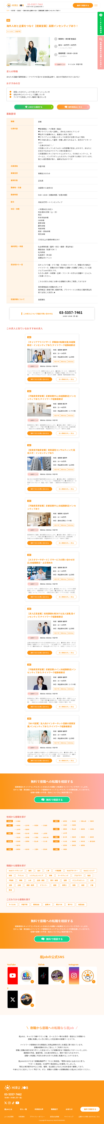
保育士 (64, 885)
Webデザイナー (72, 871)
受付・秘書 (54, 880)
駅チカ (70, 904)
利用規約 (22, 1117)
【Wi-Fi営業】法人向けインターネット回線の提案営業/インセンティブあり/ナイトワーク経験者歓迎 (51, 725)
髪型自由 (81, 904)
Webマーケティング (16, 871)
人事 (47, 871)
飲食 (10, 890)
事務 (20, 880)
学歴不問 (24, 904)
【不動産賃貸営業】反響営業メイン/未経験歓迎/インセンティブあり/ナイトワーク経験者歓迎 (51, 671)
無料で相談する (90, 1109)
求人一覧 (23, 1109)
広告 (91, 880)
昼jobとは (8, 1109)
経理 (54, 885)
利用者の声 (39, 1109)
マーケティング (63, 875)
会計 (38, 871)
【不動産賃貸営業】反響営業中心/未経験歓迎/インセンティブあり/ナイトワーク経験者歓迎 (51, 397)
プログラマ (78, 875)
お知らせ (69, 1109)
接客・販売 (30, 885)
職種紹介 (54, 1109)
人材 (29, 880)
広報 (19, 885)
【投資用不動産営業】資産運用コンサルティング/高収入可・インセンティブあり (51, 451)
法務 (10, 885)
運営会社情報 (54, 1117)
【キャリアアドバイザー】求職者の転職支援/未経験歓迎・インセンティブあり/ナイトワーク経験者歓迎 (51, 343)
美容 (82, 885)
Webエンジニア (89, 871)
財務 (10, 875)
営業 (65, 880)
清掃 (50, 875)
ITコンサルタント (78, 880)
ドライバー (43, 885)
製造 (89, 875)
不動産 (11, 880)
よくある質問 (8, 1117)
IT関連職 (58, 871)
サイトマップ (68, 1117)
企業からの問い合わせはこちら (89, 1117)
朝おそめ (59, 904)
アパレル (21, 875)
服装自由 (36, 904)
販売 (30, 871)
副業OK (47, 904)
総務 (74, 885)
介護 (91, 885)
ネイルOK (12, 904)
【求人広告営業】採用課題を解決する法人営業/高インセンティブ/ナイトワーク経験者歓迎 (51, 615)
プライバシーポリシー (37, 1117)
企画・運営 (40, 880)
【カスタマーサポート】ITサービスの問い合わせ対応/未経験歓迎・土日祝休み (51, 561)
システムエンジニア (36, 875)
